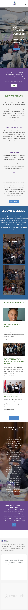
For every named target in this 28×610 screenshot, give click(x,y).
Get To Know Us (14, 201)
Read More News (14, 418)
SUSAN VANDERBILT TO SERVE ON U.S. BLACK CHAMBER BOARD (13, 324)
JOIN (14, 85)
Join (14, 524)
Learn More (16, 50)
